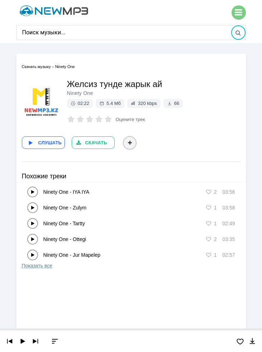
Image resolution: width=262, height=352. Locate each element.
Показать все (37, 266)
